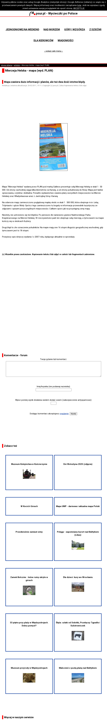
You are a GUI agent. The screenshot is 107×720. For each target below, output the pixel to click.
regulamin (64, 413)
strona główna (6, 65)
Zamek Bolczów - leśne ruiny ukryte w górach (29, 585)
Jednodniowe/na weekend (22, 29)
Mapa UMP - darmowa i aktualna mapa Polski (78, 506)
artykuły (17, 65)
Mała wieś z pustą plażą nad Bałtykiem (78, 675)
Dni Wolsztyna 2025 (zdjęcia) (77, 464)
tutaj (79, 5)
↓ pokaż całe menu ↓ (53, 51)
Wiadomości (65, 40)
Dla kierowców (43, 40)
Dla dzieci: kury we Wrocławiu (78, 584)
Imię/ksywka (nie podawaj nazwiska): (53, 386)
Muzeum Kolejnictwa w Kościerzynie (29, 471)
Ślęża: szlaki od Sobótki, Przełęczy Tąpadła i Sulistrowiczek (78, 630)
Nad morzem (51, 29)
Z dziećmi (95, 29)
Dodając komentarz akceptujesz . (49, 413)
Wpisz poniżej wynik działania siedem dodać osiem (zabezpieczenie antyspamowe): (53, 400)
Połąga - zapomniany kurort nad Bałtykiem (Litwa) (78, 540)
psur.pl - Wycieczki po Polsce (53, 13)
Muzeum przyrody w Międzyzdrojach (29, 675)
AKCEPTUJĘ (79, 8)
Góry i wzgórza (74, 29)
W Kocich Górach (29, 506)
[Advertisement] (54, 108)
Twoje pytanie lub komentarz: (53, 359)
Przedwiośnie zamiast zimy (29, 532)
